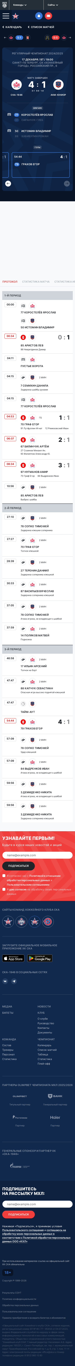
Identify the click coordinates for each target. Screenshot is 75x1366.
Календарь (11, 27)
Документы (45, 1032)
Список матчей (40, 27)
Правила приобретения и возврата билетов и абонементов (34, 1317)
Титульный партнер (19, 1104)
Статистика (9, 1059)
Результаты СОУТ (11, 1292)
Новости (44, 1006)
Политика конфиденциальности (19, 1299)
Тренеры (7, 1049)
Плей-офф (44, 1063)
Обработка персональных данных (20, 1305)
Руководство (46, 1023)
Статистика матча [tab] (36, 281)
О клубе (43, 1018)
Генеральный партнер (55, 1104)
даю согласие (18, 889)
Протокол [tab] (9, 281)
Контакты (43, 1027)
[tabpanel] (37, 556)
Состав (6, 1045)
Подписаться (18, 865)
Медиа (7, 1006)
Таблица (43, 1054)
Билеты (7, 1012)
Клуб (41, 1012)
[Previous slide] (8, 184)
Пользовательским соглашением (28, 884)
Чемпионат (46, 1039)
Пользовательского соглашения (23, 1230)
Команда (9, 1039)
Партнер (20, 1125)
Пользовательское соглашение (19, 1311)
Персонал (8, 1054)
